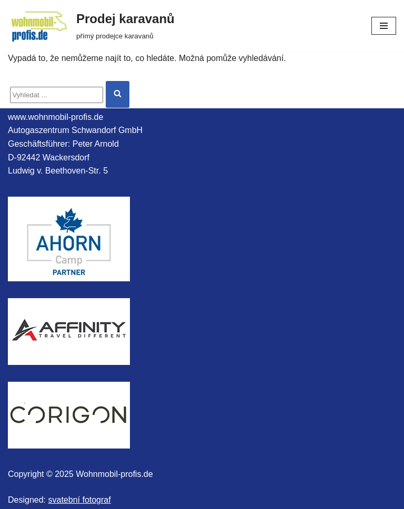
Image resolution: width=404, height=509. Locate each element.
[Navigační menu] (383, 26)
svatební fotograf (79, 499)
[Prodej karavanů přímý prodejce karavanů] (91, 25)
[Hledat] (56, 95)
